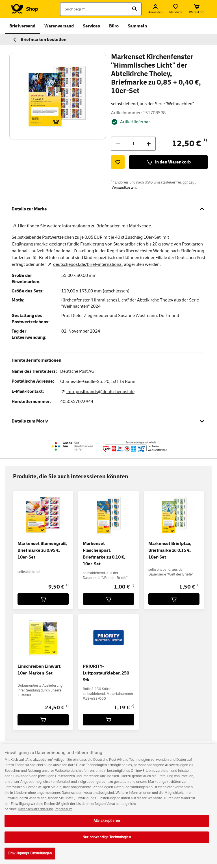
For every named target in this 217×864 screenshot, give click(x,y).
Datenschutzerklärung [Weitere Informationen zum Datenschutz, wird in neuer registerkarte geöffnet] (35, 813)
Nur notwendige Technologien (107, 841)
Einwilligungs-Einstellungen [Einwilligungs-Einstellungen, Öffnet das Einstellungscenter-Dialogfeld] (30, 858)
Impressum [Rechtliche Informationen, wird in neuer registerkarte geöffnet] (63, 813)
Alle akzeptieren (107, 825)
